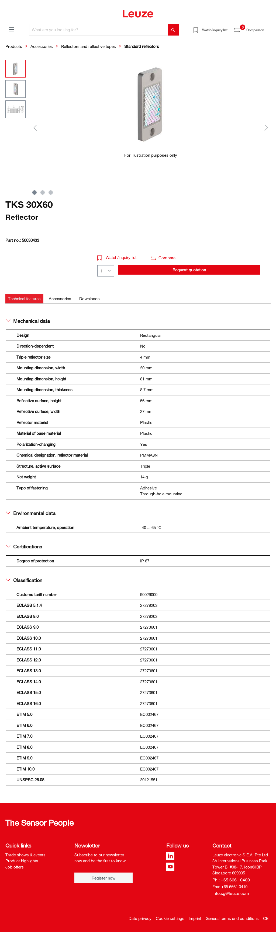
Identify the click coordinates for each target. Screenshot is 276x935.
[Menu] (11, 29)
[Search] (173, 30)
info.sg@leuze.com (230, 893)
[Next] (266, 127)
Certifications (24, 546)
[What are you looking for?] (98, 30)
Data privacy (140, 918)
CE (265, 918)
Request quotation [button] (189, 269)
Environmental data (31, 513)
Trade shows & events (25, 854)
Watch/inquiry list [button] (117, 257)
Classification (24, 580)
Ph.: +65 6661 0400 (231, 880)
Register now (103, 878)
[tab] (24, 298)
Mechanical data (28, 321)
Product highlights (21, 860)
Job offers (14, 866)
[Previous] (35, 127)
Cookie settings (170, 918)
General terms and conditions (232, 918)
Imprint (195, 918)
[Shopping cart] (267, 28)
